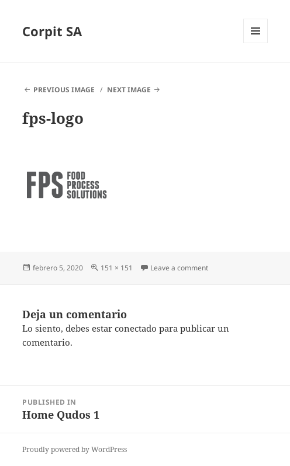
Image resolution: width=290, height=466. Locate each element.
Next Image (129, 90)
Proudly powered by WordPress (74, 449)
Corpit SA (52, 31)
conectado (136, 328)
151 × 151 (117, 268)
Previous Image (64, 90)
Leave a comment (179, 268)
